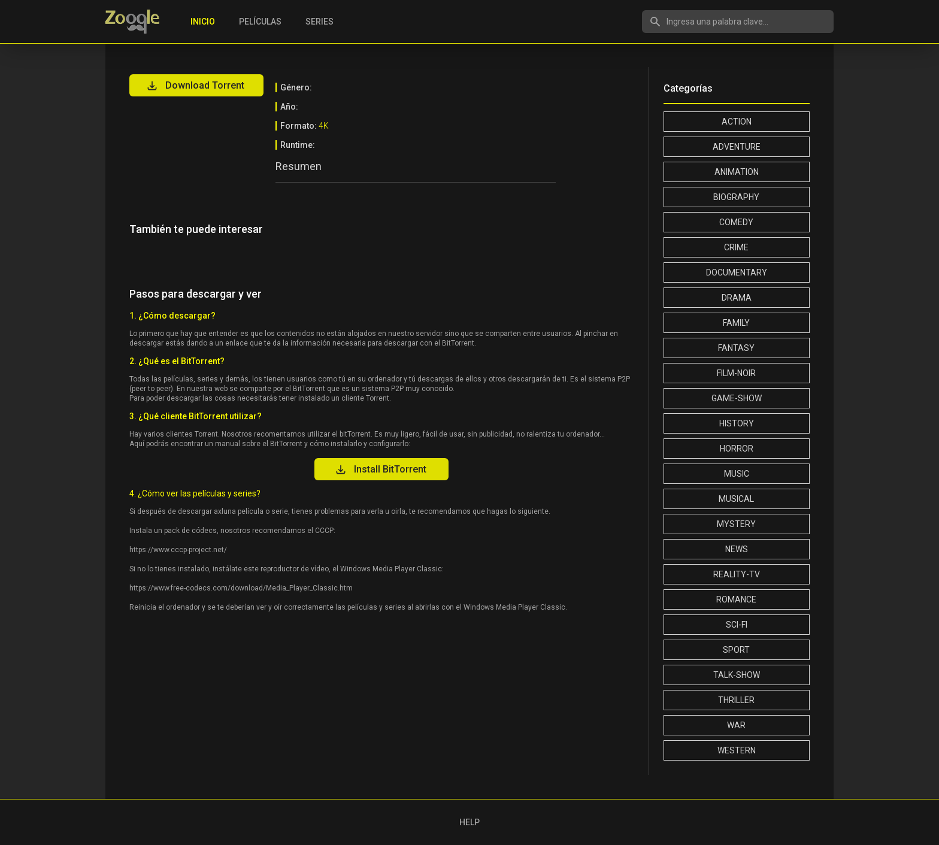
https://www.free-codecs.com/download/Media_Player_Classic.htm (241, 588)
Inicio (202, 21)
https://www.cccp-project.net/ (178, 550)
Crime (736, 247)
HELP (469, 822)
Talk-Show (736, 675)
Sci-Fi (736, 624)
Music (736, 473)
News (736, 549)
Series (319, 21)
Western (736, 750)
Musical (736, 499)
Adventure (737, 147)
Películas (260, 21)
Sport (736, 650)
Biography (736, 197)
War (736, 725)
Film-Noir (736, 373)
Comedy (736, 222)
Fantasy (736, 348)
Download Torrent (195, 86)
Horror (736, 448)
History (736, 423)
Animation (736, 172)
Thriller (736, 700)
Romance (736, 599)
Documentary (736, 272)
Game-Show (736, 398)
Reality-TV (736, 574)
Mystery (736, 524)
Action (737, 121)
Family (736, 323)
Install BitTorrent (380, 469)
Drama (737, 297)
